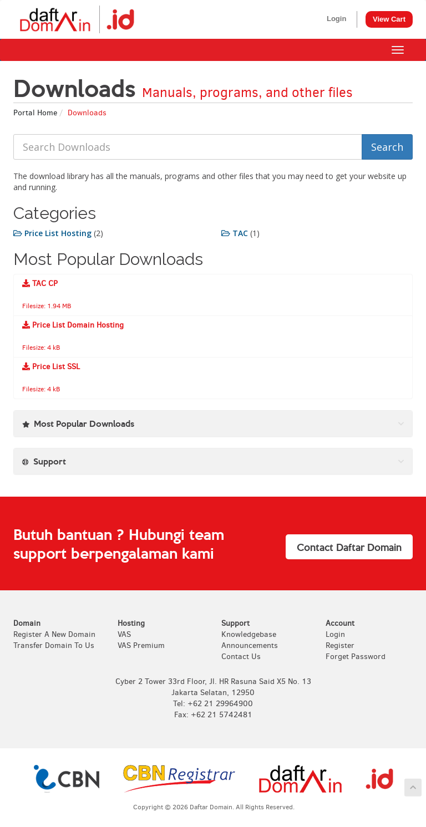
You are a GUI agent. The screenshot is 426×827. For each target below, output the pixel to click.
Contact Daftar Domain (349, 547)
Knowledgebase (248, 634)
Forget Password (356, 656)
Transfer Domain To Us (53, 645)
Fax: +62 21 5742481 (213, 714)
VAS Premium (141, 645)
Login (336, 18)
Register (340, 645)
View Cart (389, 19)
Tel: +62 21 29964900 (213, 703)
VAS (124, 634)
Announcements (249, 645)
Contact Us (241, 656)
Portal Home (35, 113)
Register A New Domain (54, 634)
